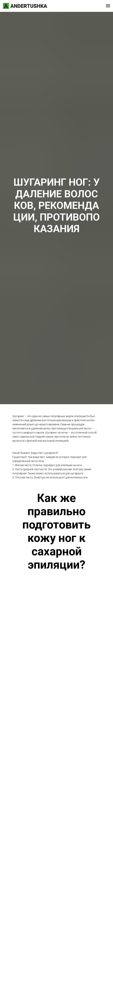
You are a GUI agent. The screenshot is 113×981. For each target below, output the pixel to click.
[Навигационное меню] (108, 5)
